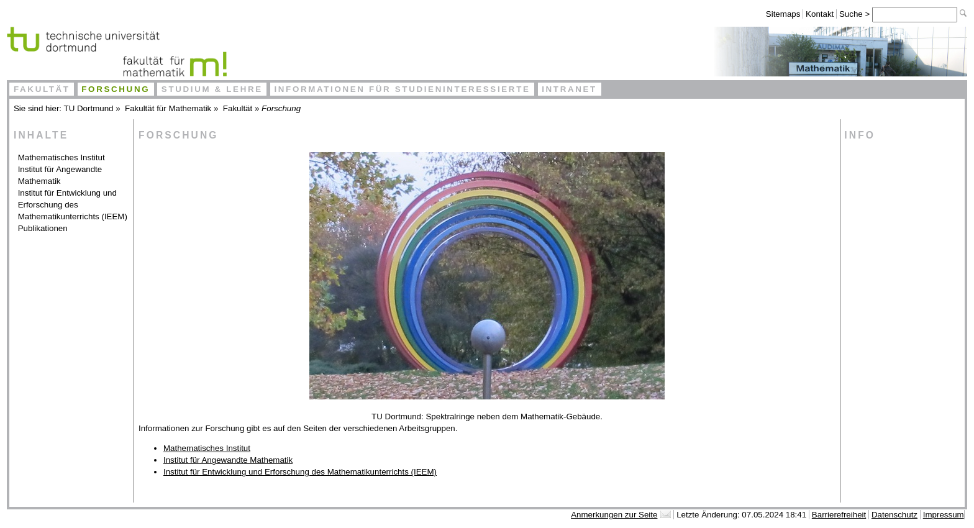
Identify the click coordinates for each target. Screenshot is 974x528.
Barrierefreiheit (839, 514)
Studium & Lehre (212, 89)
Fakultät (42, 89)
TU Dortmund (89, 108)
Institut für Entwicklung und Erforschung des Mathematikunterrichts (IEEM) (72, 204)
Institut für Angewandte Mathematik (60, 175)
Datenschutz (894, 514)
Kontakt (820, 14)
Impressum (943, 514)
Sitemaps (783, 14)
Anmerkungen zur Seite (614, 514)
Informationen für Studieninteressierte (402, 89)
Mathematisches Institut (61, 157)
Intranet (569, 89)
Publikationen (43, 228)
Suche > (855, 14)
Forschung (115, 89)
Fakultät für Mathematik (168, 108)
